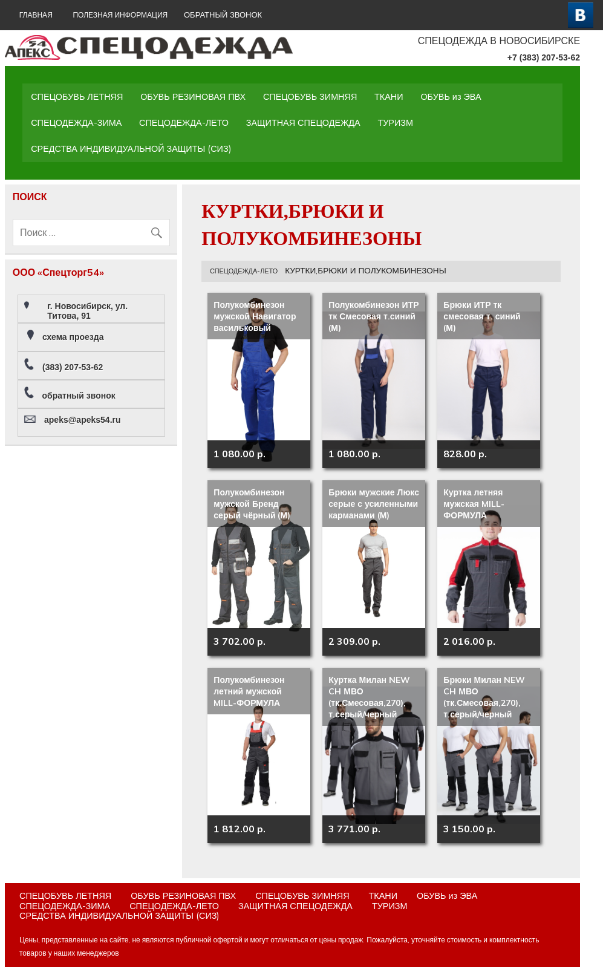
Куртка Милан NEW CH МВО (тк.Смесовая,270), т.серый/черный (369, 697)
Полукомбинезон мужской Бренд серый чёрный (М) (251, 504)
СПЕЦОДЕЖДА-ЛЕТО (184, 122)
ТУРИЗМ (395, 122)
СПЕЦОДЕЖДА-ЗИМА (76, 122)
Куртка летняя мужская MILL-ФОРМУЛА (473, 504)
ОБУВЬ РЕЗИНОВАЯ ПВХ (193, 96)
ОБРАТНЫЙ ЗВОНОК (223, 14)
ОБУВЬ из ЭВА (450, 96)
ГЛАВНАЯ (36, 14)
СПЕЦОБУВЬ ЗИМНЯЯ (310, 96)
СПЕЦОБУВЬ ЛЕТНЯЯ (77, 96)
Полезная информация (120, 14)
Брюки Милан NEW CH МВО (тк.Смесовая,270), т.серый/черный (484, 697)
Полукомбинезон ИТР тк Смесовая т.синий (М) (373, 316)
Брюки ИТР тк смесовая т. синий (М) (481, 316)
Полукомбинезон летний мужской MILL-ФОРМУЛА (248, 691)
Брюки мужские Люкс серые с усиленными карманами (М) (373, 504)
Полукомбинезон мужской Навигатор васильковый (254, 316)
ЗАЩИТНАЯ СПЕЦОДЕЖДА (303, 122)
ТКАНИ (388, 96)
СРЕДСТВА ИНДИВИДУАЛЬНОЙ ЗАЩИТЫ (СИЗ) (131, 148)
